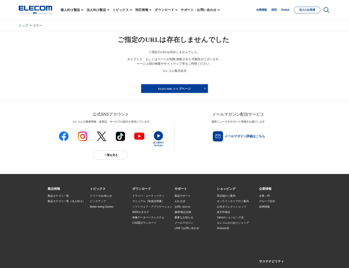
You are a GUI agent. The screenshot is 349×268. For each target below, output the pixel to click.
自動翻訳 (189, 259)
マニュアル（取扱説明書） (148, 201)
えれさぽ (179, 201)
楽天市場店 (223, 212)
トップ (23, 25)
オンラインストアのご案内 (233, 201)
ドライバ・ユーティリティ (148, 195)
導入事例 (53, 223)
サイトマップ (79, 259)
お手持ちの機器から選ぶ (104, 223)
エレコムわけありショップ (233, 222)
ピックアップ (98, 201)
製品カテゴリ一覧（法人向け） (66, 201)
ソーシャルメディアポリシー (147, 259)
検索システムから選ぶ (103, 233)
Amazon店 (223, 228)
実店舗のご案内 (226, 195)
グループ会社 (267, 201)
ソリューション (57, 217)
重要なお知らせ (183, 217)
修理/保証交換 (182, 212)
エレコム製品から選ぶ (103, 228)
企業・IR (264, 195)
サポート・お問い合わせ (199, 10)
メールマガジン (183, 222)
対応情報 (141, 10)
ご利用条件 (96, 259)
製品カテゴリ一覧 (58, 195)
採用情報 (264, 206)
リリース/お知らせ (101, 195)
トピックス (121, 10)
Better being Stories (102, 206)
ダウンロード (164, 10)
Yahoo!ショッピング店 (230, 217)
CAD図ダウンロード (144, 222)
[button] (98, 189)
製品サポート (182, 195)
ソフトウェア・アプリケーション (152, 206)
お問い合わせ (182, 206)
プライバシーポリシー (117, 259)
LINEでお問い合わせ (186, 228)
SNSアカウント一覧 (58, 259)
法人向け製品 (96, 10)
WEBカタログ (140, 212)
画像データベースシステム (148, 217)
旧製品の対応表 (99, 239)
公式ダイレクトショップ (231, 206)
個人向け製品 (70, 10)
